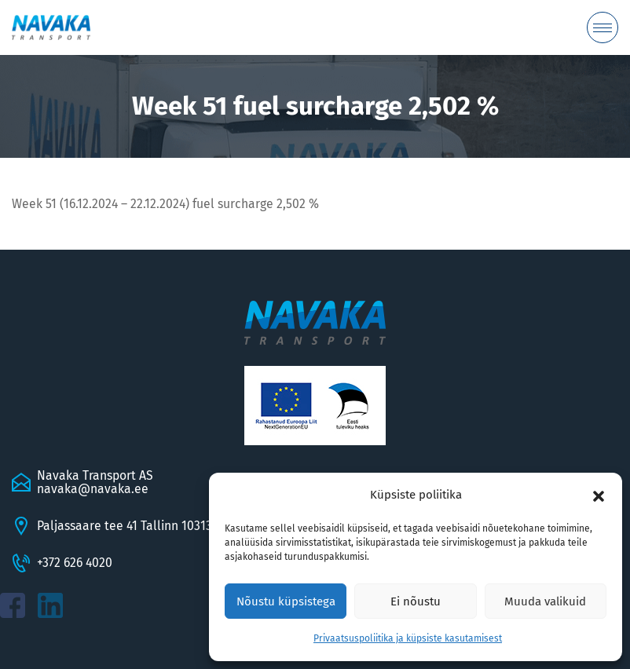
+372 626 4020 (74, 562)
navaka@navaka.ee (92, 488)
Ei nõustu (415, 601)
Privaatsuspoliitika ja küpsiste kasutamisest (407, 638)
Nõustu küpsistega (285, 601)
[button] (598, 495)
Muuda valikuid (545, 601)
